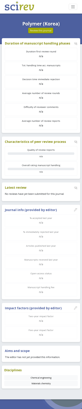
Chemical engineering (41, 377)
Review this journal (40, 30)
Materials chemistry (41, 383)
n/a (41, 153)
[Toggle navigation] (73, 7)
